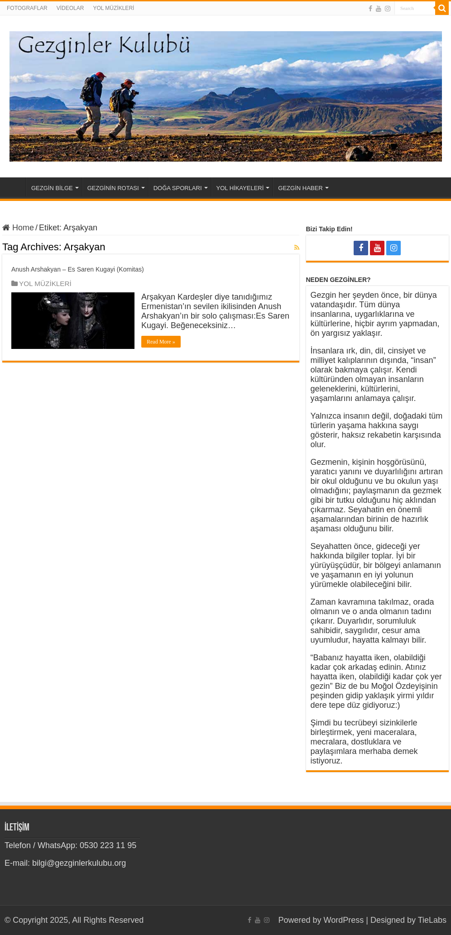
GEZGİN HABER (300, 188)
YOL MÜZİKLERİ (113, 8)
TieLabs (432, 920)
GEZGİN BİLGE (52, 188)
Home (14, 186)
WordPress (344, 920)
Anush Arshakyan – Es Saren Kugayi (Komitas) (77, 269)
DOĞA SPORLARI (178, 188)
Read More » (161, 342)
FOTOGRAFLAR (27, 8)
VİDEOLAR (70, 8)
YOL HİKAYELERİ (240, 188)
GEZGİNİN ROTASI (113, 188)
